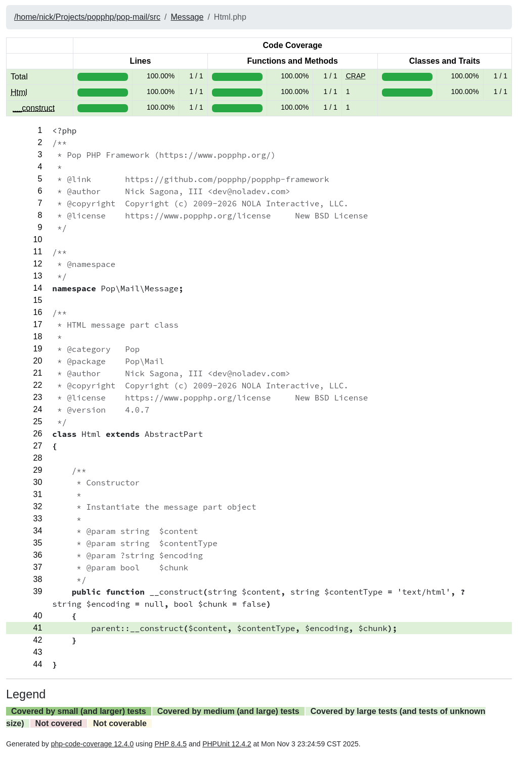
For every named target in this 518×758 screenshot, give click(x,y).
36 (37, 555)
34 (37, 530)
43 (37, 652)
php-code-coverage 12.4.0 (92, 744)
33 (37, 518)
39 (37, 591)
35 (37, 543)
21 (37, 373)
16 (37, 312)
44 (37, 664)
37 (37, 567)
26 (37, 433)
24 (37, 409)
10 (37, 239)
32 (37, 506)
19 (37, 348)
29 (37, 470)
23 (37, 397)
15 (37, 300)
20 (37, 360)
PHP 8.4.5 (170, 744)
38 (37, 579)
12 (37, 263)
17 (37, 324)
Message (186, 17)
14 (37, 288)
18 (37, 336)
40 (37, 615)
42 (37, 640)
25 (37, 421)
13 (37, 276)
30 (37, 482)
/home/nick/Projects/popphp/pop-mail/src (87, 17)
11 (37, 251)
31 (37, 494)
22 (37, 385)
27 (37, 445)
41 (37, 627)
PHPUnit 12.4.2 (226, 744)
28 (37, 458)
